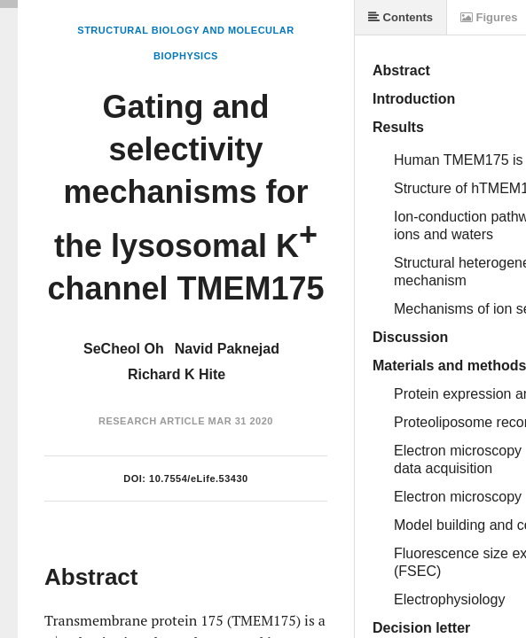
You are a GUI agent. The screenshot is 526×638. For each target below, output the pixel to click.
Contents (400, 17)
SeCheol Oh (123, 348)
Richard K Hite (176, 374)
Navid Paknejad (227, 348)
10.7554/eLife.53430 (198, 478)
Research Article (151, 421)
